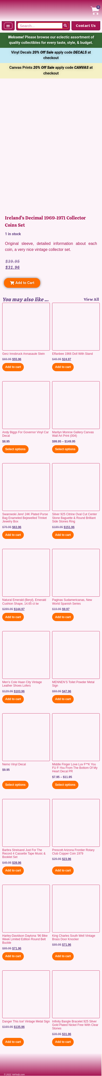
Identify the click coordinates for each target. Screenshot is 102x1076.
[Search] (65, 25)
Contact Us (86, 25)
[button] (8, 26)
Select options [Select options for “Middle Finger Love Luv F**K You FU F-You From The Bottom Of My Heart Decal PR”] (65, 785)
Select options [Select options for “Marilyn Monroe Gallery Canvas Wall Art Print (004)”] (65, 449)
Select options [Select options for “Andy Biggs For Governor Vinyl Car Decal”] (15, 449)
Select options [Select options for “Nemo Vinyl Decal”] (15, 785)
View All (91, 299)
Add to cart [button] (13, 367)
